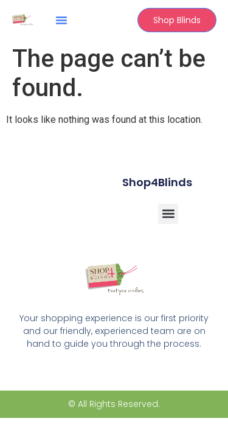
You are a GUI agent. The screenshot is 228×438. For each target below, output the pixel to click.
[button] (61, 20)
